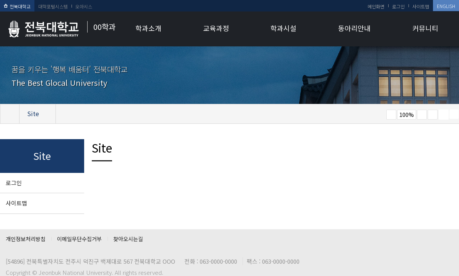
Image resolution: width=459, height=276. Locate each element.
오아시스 (83, 6)
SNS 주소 (454, 114)
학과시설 (283, 28)
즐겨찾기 (433, 115)
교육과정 (216, 28)
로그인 (398, 6)
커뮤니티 (425, 28)
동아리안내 (354, 28)
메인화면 (376, 6)
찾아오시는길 (128, 239)
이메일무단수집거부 (79, 239)
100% (406, 114)
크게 (422, 115)
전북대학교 (17, 6)
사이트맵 (420, 6)
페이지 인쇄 (444, 115)
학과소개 (148, 28)
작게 (391, 115)
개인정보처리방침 (26, 239)
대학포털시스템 (53, 6)
